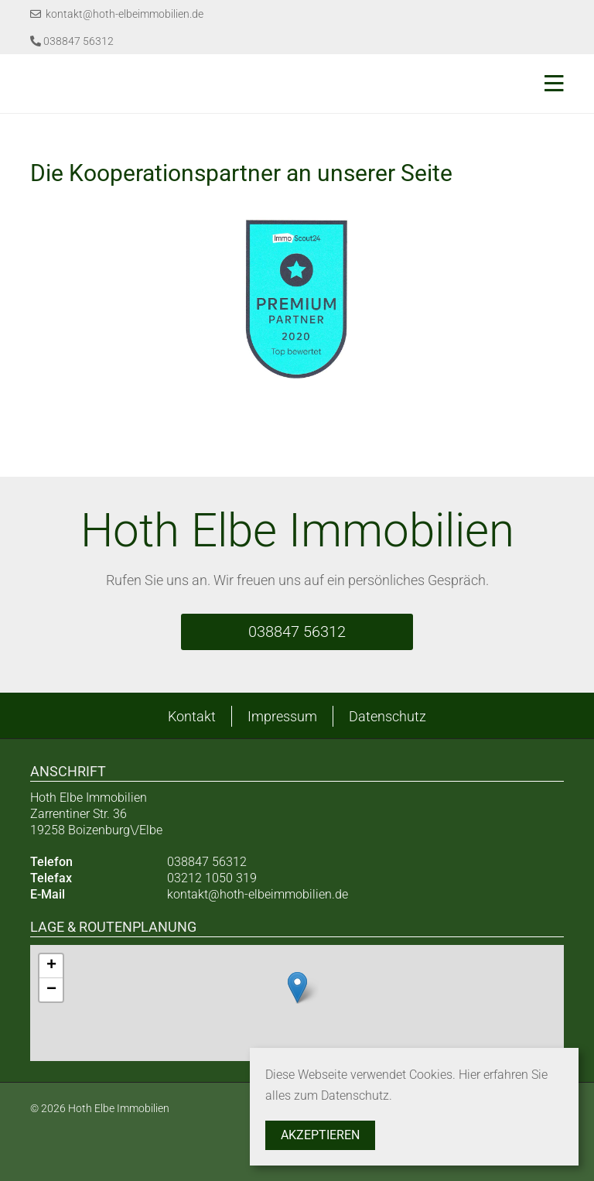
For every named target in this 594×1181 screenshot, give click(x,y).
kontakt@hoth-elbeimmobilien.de (116, 14)
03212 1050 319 (212, 878)
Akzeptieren (320, 1135)
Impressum (282, 716)
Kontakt (192, 716)
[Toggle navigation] (549, 84)
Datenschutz (387, 716)
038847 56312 (72, 41)
